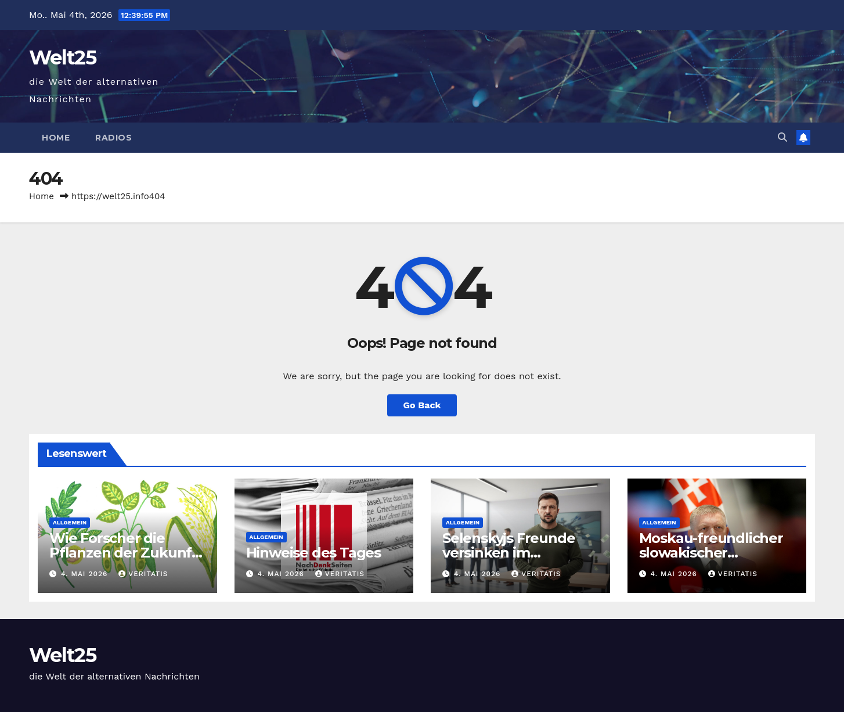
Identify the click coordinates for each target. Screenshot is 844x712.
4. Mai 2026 (85, 574)
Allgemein (69, 522)
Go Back (422, 405)
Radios (113, 137)
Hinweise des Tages (313, 552)
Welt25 (62, 57)
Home (56, 137)
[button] (782, 137)
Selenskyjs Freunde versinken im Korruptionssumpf (508, 553)
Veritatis (143, 574)
